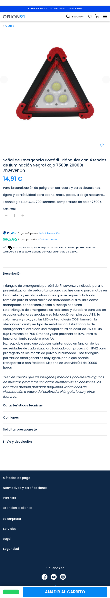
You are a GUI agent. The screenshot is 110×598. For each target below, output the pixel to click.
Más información (49, 233)
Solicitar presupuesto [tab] (20, 429)
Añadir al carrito (65, 592)
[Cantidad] (14, 215)
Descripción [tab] (12, 273)
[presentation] (4, 79)
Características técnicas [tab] (23, 405)
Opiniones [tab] (11, 417)
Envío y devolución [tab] (17, 442)
